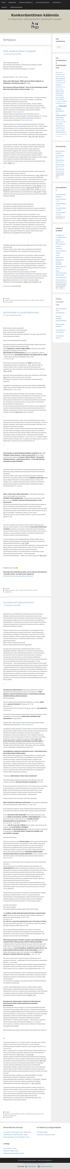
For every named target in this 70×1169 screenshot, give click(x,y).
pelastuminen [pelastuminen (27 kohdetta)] (61, 115)
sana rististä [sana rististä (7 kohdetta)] (63, 121)
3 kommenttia (8, 1117)
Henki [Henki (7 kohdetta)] (57, 83)
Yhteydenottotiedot (16, 7)
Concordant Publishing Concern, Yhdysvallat (17, 1132)
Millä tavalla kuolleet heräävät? (19, 51)
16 (60, 287)
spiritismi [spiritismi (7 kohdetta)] (63, 126)
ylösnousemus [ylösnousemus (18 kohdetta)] (61, 132)
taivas (17, 590)
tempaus (25, 300)
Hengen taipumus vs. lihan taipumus (61, 242)
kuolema (7, 590)
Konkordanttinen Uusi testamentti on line (16, 1137)
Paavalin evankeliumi (26, 2)
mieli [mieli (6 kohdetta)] (64, 103)
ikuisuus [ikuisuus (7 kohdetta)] (58, 89)
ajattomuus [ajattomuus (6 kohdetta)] (58, 76)
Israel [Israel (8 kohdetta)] (61, 89)
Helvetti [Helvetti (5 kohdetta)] (64, 80)
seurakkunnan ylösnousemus (33, 1114)
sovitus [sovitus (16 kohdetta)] (58, 126)
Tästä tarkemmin (17, 112)
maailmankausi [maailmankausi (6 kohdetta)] (59, 103)
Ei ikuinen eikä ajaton (42, 2)
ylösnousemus (35, 300)
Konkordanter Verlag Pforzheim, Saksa (15, 1134)
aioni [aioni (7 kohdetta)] (64, 74)
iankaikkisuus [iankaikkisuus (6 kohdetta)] (59, 87)
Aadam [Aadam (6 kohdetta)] (57, 72)
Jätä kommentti (9, 302)
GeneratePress (47, 1160)
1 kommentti (8, 592)
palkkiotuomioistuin (19, 1114)
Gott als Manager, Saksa (11, 1151)
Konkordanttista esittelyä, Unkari (13, 1153)
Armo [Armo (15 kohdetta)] (63, 76)
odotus (7, 300)
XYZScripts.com (43, 1163)
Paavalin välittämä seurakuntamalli (61, 318)
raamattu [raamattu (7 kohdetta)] (62, 119)
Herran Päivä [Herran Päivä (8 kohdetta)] (62, 83)
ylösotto (42, 300)
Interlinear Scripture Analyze (46, 1134)
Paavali (11, 300)
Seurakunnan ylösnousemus (18, 602)
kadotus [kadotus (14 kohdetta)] (58, 91)
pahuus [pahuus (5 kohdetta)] (57, 113)
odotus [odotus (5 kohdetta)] (57, 106)
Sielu (42, 1114)
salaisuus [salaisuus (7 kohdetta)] (58, 121)
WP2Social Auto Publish (29, 1163)
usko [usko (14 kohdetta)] (63, 130)
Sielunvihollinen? (61, 277)
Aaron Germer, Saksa (9, 1148)
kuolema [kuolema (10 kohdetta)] (64, 101)
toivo (29, 300)
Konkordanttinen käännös (35, 15)
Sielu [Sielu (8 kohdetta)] (57, 124)
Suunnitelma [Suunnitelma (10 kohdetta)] (59, 128)
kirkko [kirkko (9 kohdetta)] (62, 97)
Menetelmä (12, 2)
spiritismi (12, 590)
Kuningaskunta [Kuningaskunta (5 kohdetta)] (59, 101)
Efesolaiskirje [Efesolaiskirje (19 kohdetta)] (60, 78)
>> (57, 177)
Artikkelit (7, 298)
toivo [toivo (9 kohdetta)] (60, 130)
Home (3, 2)
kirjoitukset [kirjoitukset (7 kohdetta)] (58, 97)
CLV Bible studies (42, 1132)
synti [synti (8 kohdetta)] (64, 128)
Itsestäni (4, 7)
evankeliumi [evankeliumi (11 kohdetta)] (59, 81)
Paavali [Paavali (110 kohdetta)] (63, 106)
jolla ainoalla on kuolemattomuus (21, 312)
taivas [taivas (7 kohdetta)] (57, 130)
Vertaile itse (58, 2)
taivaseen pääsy (18, 300)
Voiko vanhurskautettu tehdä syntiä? (61, 273)
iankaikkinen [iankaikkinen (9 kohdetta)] (59, 85)
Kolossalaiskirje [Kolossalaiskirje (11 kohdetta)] (60, 99)
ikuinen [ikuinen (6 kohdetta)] (63, 87)
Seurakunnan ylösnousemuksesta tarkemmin (18, 576)
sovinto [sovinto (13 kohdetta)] (60, 124)
